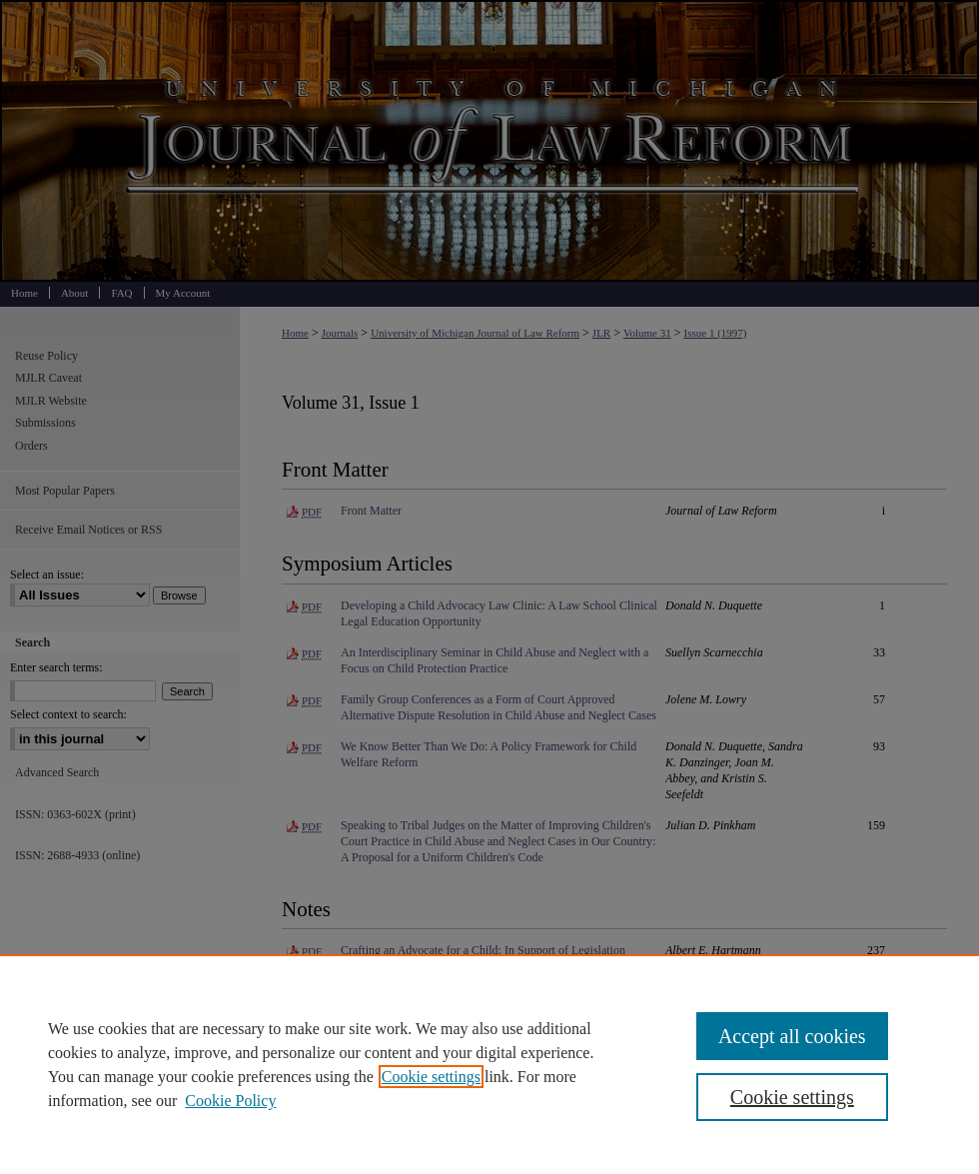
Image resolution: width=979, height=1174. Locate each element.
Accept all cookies (792, 1036)
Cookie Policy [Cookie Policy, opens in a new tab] (230, 1100)
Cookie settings (431, 1076)
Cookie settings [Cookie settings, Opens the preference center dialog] (792, 1097)
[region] (489, 1064)
